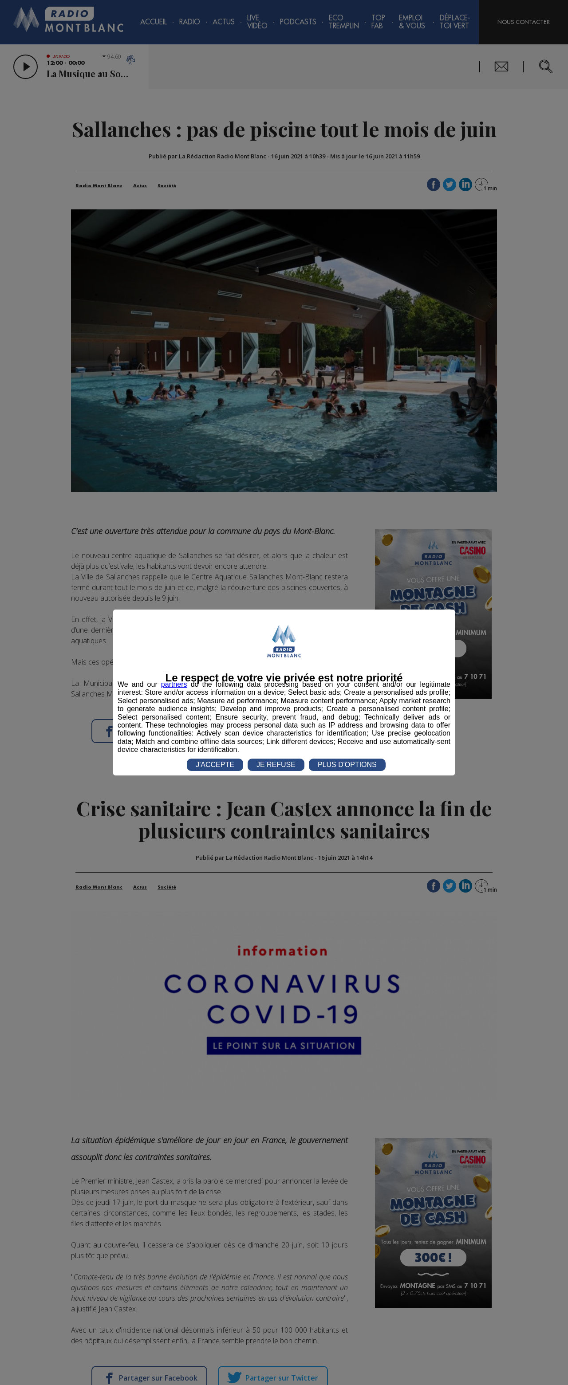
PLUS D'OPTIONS (347, 764)
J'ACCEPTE (215, 764)
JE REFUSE (276, 764)
